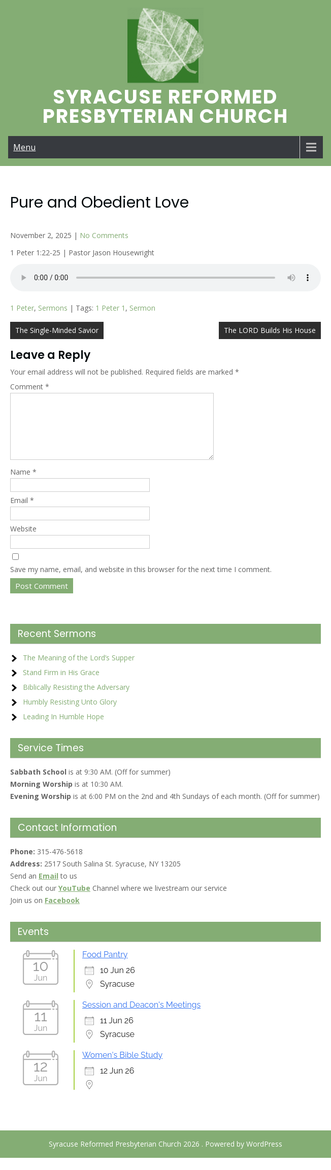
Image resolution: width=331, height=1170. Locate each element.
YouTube (74, 900)
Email (22, 512)
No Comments (104, 235)
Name (23, 484)
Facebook (62, 912)
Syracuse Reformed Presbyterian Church (165, 106)
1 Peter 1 (110, 308)
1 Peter (22, 308)
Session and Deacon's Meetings (141, 1017)
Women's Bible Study (122, 1067)
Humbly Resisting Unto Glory (70, 714)
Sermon (142, 308)
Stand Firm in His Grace (61, 684)
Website (23, 541)
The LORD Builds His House (270, 330)
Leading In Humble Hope (63, 728)
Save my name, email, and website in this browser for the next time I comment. (141, 581)
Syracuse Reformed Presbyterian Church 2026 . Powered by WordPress (165, 1156)
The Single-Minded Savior (56, 330)
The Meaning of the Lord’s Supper (79, 670)
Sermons (53, 308)
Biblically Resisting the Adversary (76, 699)
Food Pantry (104, 967)
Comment (29, 386)
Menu (24, 147)
